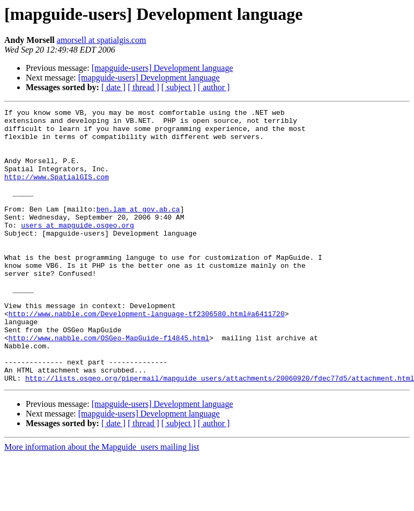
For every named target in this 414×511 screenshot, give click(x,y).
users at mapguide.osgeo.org (77, 249)
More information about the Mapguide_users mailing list (101, 501)
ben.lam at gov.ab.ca (138, 230)
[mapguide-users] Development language (162, 67)
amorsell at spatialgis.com (101, 40)
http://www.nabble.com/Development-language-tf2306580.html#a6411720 (147, 355)
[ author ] (214, 87)
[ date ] (113, 87)
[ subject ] (178, 87)
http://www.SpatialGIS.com (56, 191)
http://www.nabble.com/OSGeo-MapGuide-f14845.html (109, 384)
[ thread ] (143, 87)
